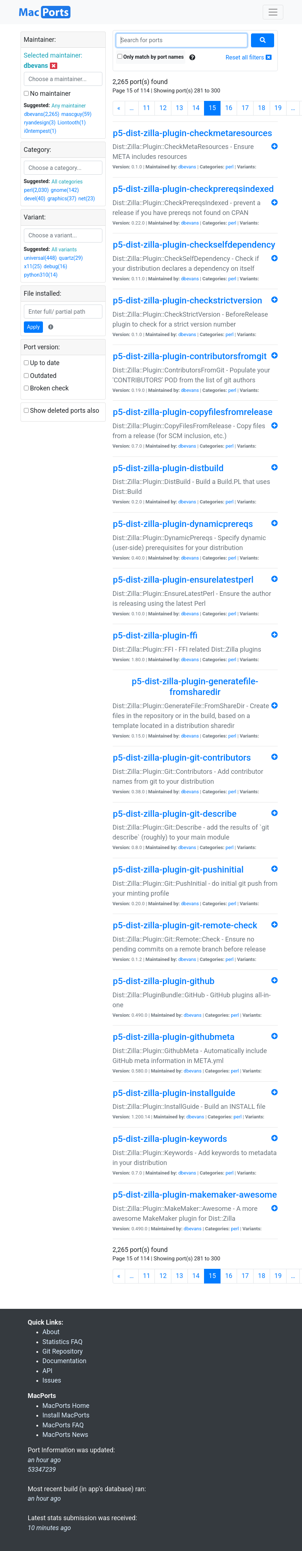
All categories (67, 182)
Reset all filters (249, 57)
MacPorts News (65, 1434)
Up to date (42, 363)
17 (245, 108)
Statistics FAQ (63, 1342)
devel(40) (35, 198)
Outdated (40, 375)
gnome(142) (65, 190)
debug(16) (55, 266)
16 (228, 108)
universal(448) (40, 258)
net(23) (87, 198)
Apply (33, 327)
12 (163, 108)
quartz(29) (71, 258)
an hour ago (44, 1498)
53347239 (42, 1469)
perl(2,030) (36, 190)
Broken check (46, 388)
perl (230, 167)
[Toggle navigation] (273, 12)
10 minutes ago (49, 1528)
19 (278, 108)
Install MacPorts (66, 1415)
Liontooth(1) (72, 122)
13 (179, 108)
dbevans (187, 167)
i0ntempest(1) (40, 131)
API (47, 1371)
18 (261, 108)
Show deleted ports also (61, 410)
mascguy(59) (76, 114)
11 (146, 108)
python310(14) (41, 275)
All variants (64, 249)
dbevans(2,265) (41, 114)
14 (196, 108)
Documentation (65, 1361)
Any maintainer (68, 106)
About (51, 1332)
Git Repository (63, 1351)
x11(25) (33, 266)
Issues (52, 1380)
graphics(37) (61, 198)
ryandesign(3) (40, 122)
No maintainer (47, 93)
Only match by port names (150, 57)
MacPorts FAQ (63, 1425)
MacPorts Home (66, 1405)
